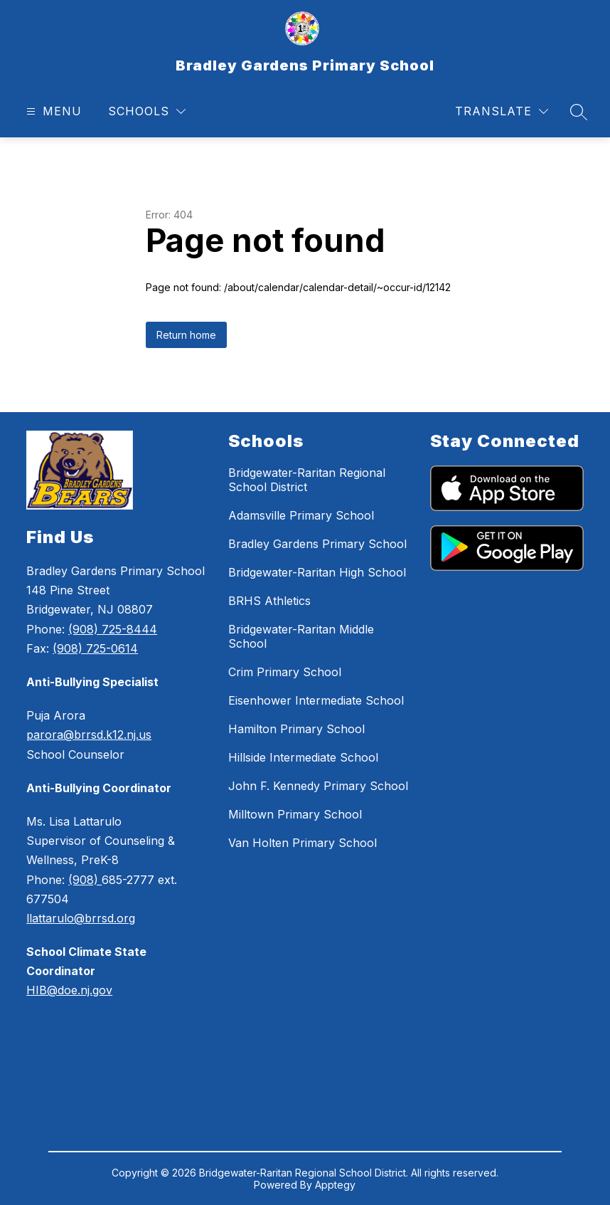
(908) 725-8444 (112, 629)
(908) (85, 880)
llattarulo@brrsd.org (80, 918)
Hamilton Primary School (296, 729)
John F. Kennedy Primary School (318, 786)
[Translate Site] (501, 111)
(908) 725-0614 (95, 648)
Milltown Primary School (295, 814)
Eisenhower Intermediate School (316, 700)
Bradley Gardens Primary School (317, 544)
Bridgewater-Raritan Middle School (301, 636)
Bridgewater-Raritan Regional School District (306, 479)
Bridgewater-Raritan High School (317, 572)
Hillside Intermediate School (303, 757)
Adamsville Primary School (301, 515)
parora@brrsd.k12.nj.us (88, 734)
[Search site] (578, 111)
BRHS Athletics (269, 601)
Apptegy (335, 1185)
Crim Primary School (284, 672)
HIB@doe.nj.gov (69, 990)
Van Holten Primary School (302, 843)
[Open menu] (52, 111)
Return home (186, 335)
